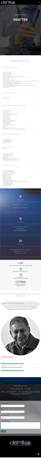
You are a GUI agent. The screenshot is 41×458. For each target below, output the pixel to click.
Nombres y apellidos (5, 403)
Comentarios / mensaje (5, 420)
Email (2, 409)
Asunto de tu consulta (5, 415)
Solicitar (3, 431)
